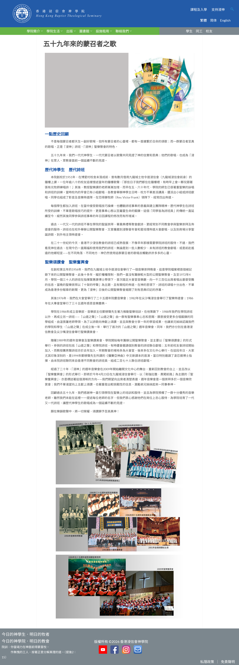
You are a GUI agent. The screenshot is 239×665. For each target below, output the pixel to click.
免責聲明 (228, 662)
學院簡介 (35, 31)
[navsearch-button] (232, 9)
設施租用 (104, 31)
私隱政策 (207, 662)
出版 (71, 31)
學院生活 (54, 31)
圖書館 (85, 31)
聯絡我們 (124, 31)
